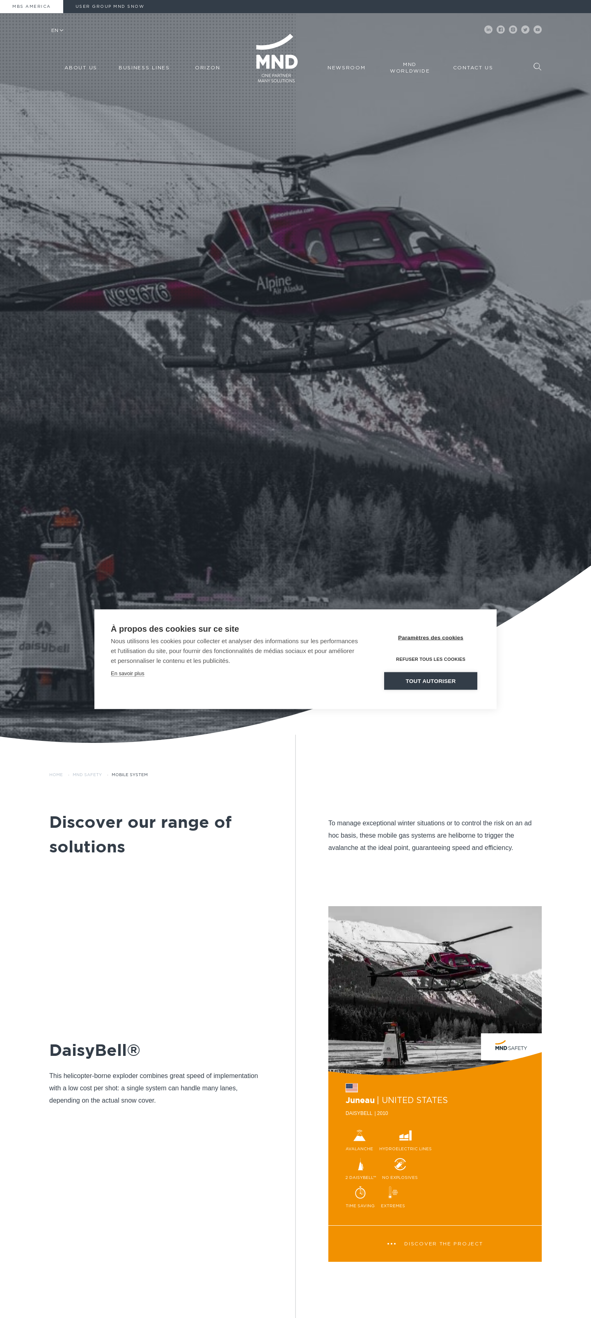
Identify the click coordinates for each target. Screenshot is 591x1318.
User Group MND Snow (110, 7)
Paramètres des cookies (430, 637)
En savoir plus (127, 673)
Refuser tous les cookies (430, 658)
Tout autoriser (431, 681)
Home (56, 775)
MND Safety (87, 775)
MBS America (31, 7)
